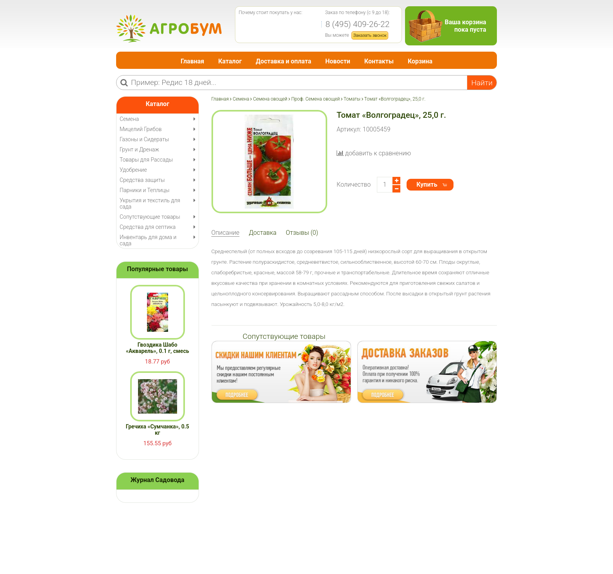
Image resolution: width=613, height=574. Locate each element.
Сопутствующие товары (150, 217)
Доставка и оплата (283, 61)
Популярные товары (157, 269)
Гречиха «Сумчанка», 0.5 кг (157, 429)
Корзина (420, 61)
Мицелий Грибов (141, 129)
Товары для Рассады (146, 160)
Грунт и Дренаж (139, 149)
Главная (192, 61)
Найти (482, 82)
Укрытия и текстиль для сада (150, 203)
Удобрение (133, 170)
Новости (337, 61)
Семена (241, 99)
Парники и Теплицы (144, 190)
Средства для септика (148, 227)
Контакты (379, 61)
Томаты (352, 99)
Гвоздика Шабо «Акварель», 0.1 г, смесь (157, 348)
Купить (426, 184)
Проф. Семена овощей (315, 99)
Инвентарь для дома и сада (148, 240)
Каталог (230, 61)
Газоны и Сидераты (144, 139)
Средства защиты (142, 180)
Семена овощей (270, 99)
